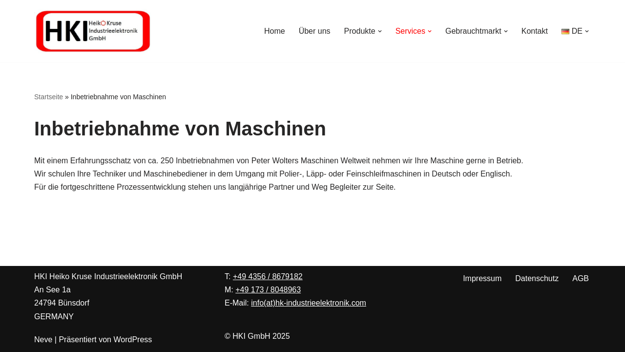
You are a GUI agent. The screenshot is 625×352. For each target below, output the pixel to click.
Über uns (315, 31)
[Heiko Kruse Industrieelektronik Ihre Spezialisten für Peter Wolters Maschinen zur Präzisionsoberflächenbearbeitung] (92, 31)
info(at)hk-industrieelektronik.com (308, 303)
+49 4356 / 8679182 (268, 276)
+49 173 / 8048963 (268, 290)
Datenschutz (537, 278)
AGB (580, 278)
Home (274, 31)
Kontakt (534, 31)
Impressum (482, 278)
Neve (43, 339)
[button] (380, 31)
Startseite (48, 97)
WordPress (132, 339)
